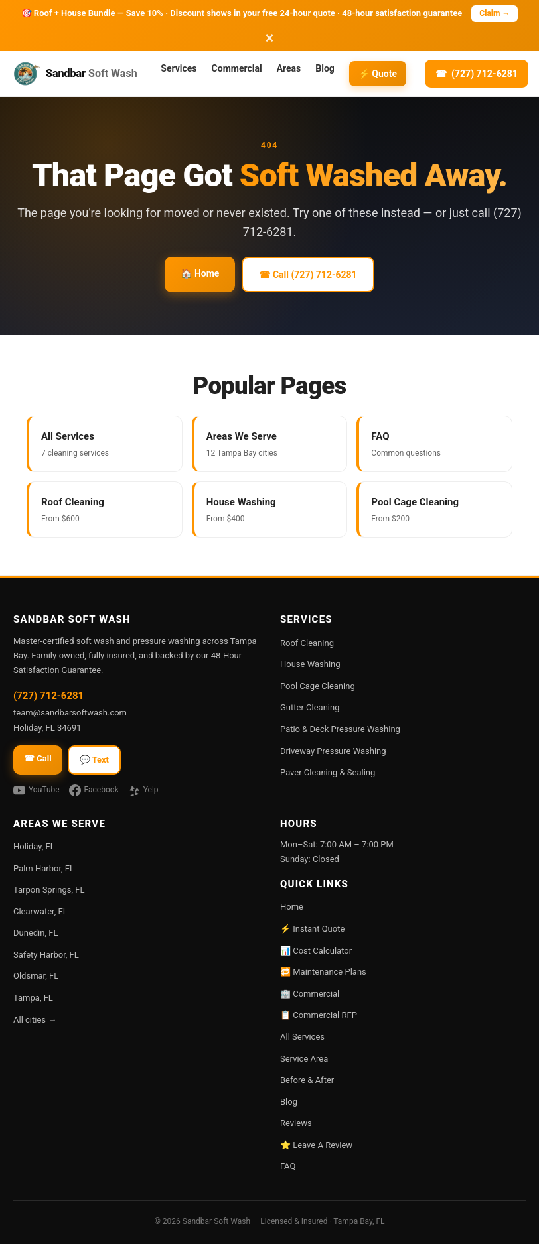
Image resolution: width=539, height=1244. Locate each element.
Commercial (237, 68)
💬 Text (94, 760)
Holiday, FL (34, 846)
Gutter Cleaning (309, 707)
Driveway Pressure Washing (333, 751)
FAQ (287, 1166)
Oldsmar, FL (35, 976)
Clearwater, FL (40, 911)
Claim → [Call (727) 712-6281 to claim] (494, 13)
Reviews (296, 1123)
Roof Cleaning (307, 643)
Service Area (304, 1059)
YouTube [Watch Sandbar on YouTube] (36, 790)
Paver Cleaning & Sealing (327, 772)
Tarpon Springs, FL (48, 890)
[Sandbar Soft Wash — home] (81, 73)
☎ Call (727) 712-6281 (307, 274)
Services (178, 68)
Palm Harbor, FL (43, 868)
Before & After (307, 1080)
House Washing (310, 664)
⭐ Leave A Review (316, 1145)
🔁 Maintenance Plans (323, 972)
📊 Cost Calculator (316, 951)
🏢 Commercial (309, 994)
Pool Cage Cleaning (317, 686)
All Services (302, 1037)
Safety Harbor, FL (46, 955)
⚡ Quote (377, 73)
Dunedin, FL (35, 933)
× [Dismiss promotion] (270, 38)
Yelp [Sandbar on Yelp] (143, 790)
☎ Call (38, 758)
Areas (289, 68)
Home (291, 907)
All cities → (34, 1020)
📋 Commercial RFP (318, 1015)
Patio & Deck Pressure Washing (340, 729)
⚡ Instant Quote (312, 929)
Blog (325, 68)
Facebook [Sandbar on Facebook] (94, 790)
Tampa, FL (33, 998)
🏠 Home (200, 273)
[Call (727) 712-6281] (476, 74)
